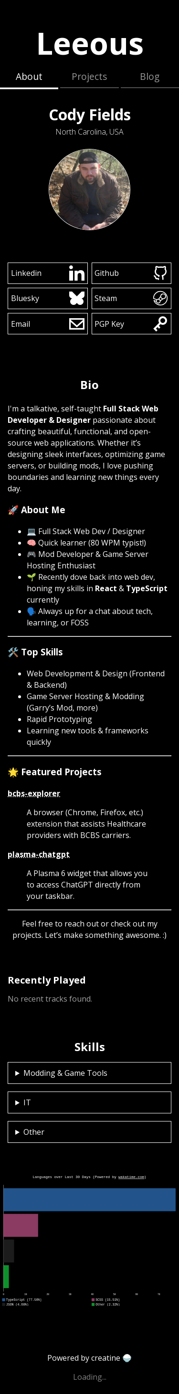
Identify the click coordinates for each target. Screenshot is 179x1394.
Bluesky (47, 298)
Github (131, 273)
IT (27, 1102)
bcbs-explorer (34, 793)
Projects (89, 76)
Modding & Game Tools (65, 1073)
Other (33, 1132)
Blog (149, 76)
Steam (131, 298)
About (29, 76)
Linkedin (47, 273)
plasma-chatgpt (39, 854)
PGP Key (131, 323)
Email (47, 323)
